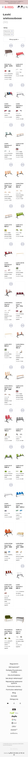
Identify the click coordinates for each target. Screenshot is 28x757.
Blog (14, 693)
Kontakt (14, 696)
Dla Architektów (14, 675)
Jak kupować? (14, 667)
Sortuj (5, 28)
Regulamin (14, 664)
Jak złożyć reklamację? (14, 678)
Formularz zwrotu (14, 686)
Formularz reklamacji (14, 690)
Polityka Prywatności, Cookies (14, 671)
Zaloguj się (14, 699)
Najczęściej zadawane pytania (14, 682)
